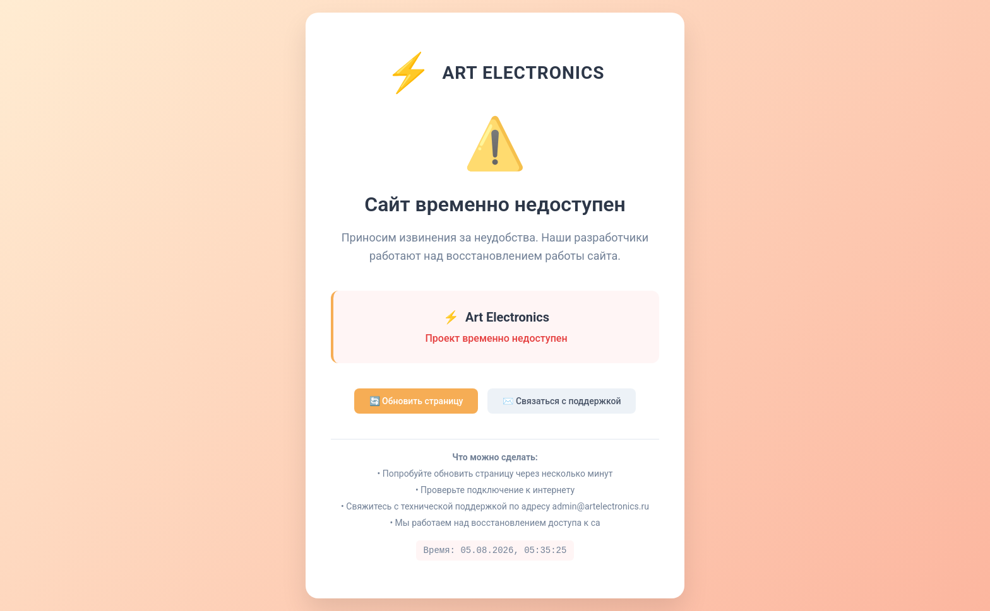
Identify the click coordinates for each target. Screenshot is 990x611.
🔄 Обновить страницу (416, 401)
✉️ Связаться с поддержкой (562, 401)
